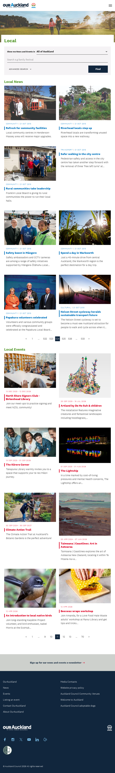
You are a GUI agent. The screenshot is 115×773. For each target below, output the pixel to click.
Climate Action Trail (18, 529)
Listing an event (11, 699)
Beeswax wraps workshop (77, 611)
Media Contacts (68, 681)
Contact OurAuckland (14, 705)
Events (6, 693)
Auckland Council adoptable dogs (77, 705)
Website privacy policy (72, 687)
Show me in (21, 51)
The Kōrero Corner (17, 464)
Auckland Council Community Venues (80, 693)
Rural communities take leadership (28, 188)
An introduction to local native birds (29, 615)
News (6, 687)
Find (98, 69)
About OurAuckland (13, 711)
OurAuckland (10, 681)
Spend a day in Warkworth (77, 253)
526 (70, 338)
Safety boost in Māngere (21, 253)
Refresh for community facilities (26, 128)
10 (51, 636)
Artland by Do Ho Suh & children (81, 405)
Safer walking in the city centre (80, 154)
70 (82, 636)
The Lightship (69, 470)
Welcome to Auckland (71, 699)
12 (64, 636)
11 (57, 636)
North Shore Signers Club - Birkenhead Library (23, 397)
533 (83, 338)
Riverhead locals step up (76, 128)
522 (45, 338)
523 (51, 338)
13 (70, 636)
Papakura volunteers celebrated (26, 317)
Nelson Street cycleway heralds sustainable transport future (81, 313)
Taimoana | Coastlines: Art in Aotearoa (79, 545)
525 (64, 338)
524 (57, 338)
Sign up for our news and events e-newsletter (57, 664)
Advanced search (20, 69)
